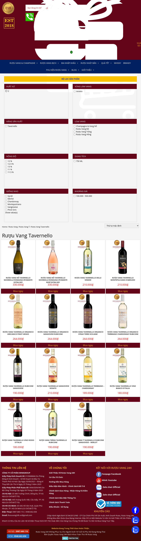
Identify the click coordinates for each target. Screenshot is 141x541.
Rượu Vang (13, 114)
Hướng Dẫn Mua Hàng (59, 369)
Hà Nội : (18, 531)
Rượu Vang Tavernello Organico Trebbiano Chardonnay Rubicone (122, 220)
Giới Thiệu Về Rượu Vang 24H (62, 360)
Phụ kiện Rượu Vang (57, 70)
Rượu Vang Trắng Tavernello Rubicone (53, 328)
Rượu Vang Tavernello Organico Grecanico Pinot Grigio (18, 220)
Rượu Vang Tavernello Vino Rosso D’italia (18, 328)
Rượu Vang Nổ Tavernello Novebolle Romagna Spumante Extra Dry (18, 167)
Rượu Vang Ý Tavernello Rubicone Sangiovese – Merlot (88, 328)
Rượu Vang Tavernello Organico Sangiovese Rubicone (53, 220)
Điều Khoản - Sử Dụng (58, 394)
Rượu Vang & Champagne (24, 63)
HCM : (17, 536)
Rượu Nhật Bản (90, 63)
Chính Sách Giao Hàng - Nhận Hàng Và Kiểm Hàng (68, 379)
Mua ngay (18, 178)
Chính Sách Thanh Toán (59, 389)
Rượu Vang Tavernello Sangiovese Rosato (53, 274)
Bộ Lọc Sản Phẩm (71, 79)
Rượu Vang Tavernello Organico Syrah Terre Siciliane (88, 220)
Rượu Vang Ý (24, 114)
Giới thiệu (88, 70)
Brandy (127, 63)
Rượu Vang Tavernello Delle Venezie (88, 166)
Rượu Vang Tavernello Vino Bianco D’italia (123, 274)
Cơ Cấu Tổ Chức (56, 364)
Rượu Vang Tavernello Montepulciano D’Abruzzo (123, 166)
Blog (75, 70)
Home (4, 114)
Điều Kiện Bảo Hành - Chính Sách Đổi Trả (67, 373)
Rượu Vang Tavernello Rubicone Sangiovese (18, 274)
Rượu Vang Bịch (49, 63)
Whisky (117, 63)
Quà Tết (106, 63)
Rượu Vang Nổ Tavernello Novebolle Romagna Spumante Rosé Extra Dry (53, 167)
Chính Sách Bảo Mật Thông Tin (62, 385)
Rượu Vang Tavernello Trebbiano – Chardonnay (88, 274)
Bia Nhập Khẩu (69, 63)
